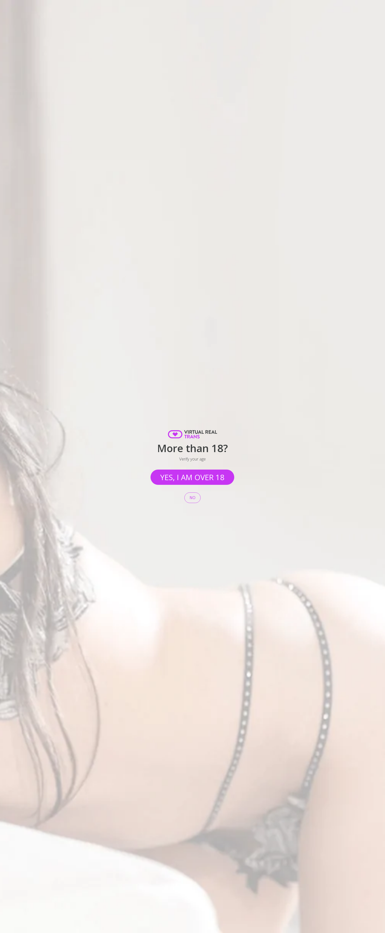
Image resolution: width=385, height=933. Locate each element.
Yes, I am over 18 (192, 477)
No (192, 497)
